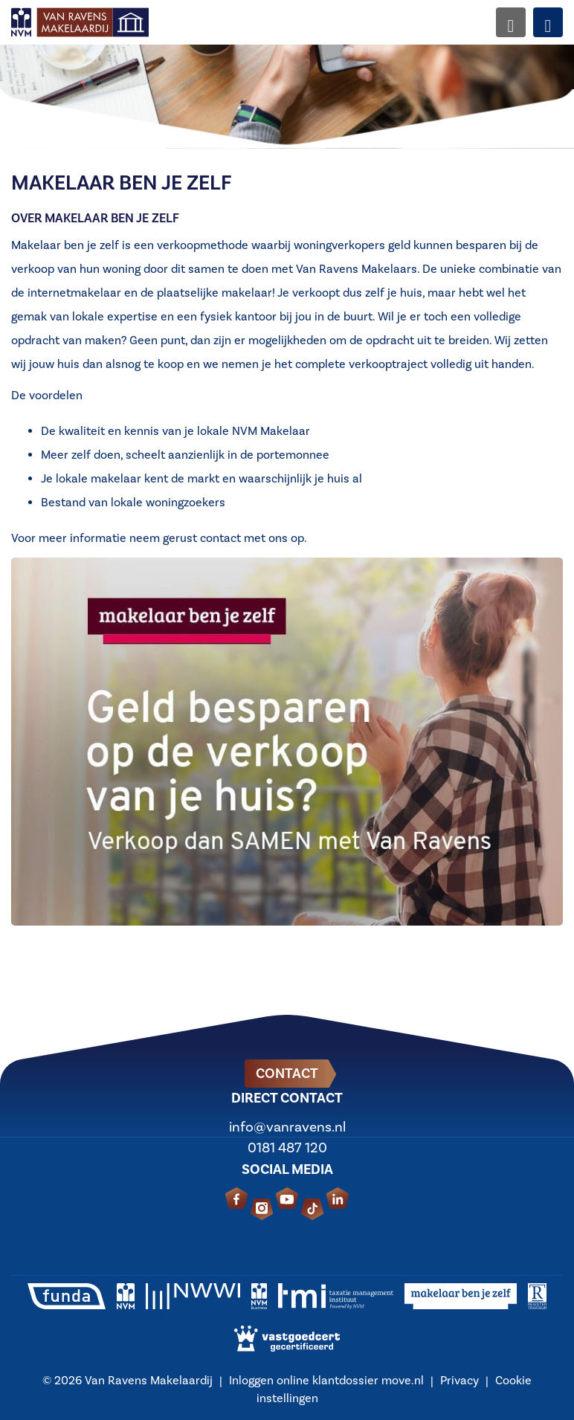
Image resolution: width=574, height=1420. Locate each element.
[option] (287, 74)
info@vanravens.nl (287, 1127)
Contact (287, 1073)
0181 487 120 (287, 1148)
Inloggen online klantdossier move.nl (326, 1380)
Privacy (459, 1380)
